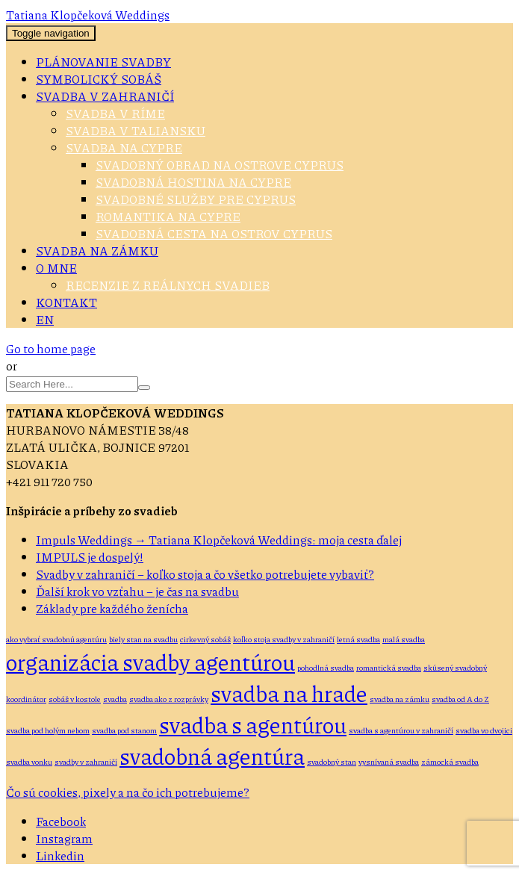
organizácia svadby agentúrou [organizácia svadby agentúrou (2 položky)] (150, 661)
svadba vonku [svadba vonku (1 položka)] (29, 761)
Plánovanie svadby (103, 61)
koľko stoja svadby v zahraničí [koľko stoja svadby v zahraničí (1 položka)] (284, 638)
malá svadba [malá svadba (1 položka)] (403, 638)
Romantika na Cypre (168, 216)
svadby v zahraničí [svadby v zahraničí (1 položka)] (86, 761)
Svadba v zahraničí (105, 96)
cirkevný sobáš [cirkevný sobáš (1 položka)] (205, 638)
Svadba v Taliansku (135, 130)
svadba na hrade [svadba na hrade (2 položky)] (289, 693)
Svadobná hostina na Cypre (193, 181)
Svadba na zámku (97, 250)
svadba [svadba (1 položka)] (115, 698)
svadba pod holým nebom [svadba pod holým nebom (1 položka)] (48, 730)
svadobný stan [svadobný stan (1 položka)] (331, 761)
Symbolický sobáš (98, 78)
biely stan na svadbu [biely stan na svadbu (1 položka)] (143, 638)
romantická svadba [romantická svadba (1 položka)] (388, 667)
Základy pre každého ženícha (112, 608)
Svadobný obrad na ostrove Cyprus (220, 164)
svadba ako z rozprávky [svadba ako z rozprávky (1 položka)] (168, 698)
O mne (56, 267)
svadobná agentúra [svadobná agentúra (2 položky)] (212, 755)
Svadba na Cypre (124, 147)
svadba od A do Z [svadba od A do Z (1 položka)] (460, 698)
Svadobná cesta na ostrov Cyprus (214, 233)
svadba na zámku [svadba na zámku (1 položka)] (399, 698)
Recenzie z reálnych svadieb (168, 284)
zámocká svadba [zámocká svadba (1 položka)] (450, 761)
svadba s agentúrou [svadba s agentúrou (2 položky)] (252, 724)
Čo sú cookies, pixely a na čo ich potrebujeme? (127, 792)
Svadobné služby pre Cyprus (196, 199)
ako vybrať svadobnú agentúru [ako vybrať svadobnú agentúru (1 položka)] (56, 638)
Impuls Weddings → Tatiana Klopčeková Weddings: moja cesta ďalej (219, 539)
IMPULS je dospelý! (89, 556)
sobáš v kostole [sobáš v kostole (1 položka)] (75, 698)
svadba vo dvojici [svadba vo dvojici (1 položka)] (484, 730)
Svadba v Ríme (115, 113)
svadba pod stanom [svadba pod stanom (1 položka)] (124, 730)
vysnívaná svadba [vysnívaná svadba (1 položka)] (388, 761)
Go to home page (51, 348)
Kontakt (66, 302)
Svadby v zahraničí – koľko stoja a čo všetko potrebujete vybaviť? (205, 574)
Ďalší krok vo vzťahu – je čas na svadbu (137, 591)
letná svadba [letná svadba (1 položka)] (358, 638)
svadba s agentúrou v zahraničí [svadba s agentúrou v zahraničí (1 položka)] (401, 730)
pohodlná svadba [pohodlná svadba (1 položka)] (325, 667)
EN (45, 319)
